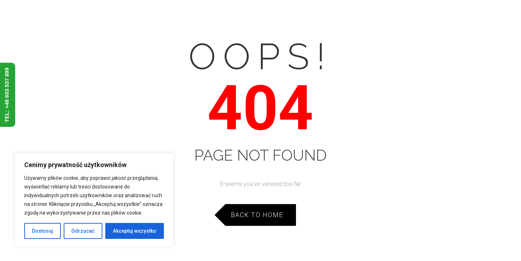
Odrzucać (82, 231)
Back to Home (257, 215)
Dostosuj (42, 231)
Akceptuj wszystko (134, 231)
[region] (94, 199)
